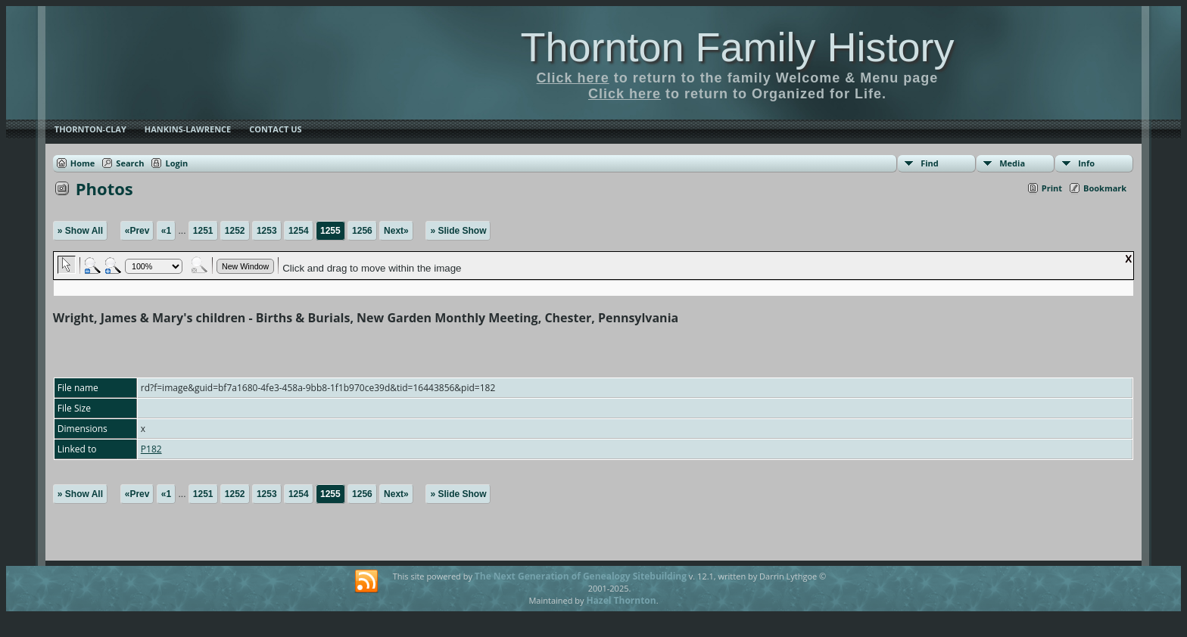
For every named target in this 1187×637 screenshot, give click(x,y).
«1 (166, 230)
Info (1086, 163)
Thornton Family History (737, 47)
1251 (203, 230)
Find (930, 163)
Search (130, 163)
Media (1012, 163)
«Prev (137, 230)
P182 (151, 449)
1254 (298, 230)
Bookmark (1104, 188)
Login (176, 163)
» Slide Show (458, 230)
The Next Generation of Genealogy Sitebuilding (581, 576)
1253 (267, 230)
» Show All (80, 230)
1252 (235, 230)
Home (82, 163)
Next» (396, 230)
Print (1052, 188)
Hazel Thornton (621, 600)
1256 (362, 230)
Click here (573, 77)
